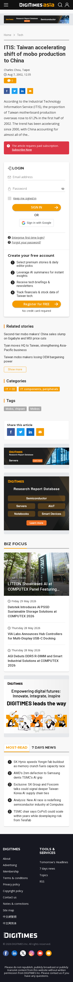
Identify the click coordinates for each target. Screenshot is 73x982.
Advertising (10, 865)
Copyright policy (13, 891)
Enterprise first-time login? (28, 237)
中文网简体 (10, 923)
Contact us (10, 897)
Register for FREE (41, 304)
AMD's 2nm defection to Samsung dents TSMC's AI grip (37, 775)
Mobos (35, 409)
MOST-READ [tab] (16, 747)
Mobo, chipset (15, 409)
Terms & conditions (15, 878)
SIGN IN (44, 207)
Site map (8, 910)
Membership (11, 871)
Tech (20, 35)
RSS (42, 881)
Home (7, 35)
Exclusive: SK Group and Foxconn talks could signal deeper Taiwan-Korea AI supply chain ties (36, 789)
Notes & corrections (16, 903)
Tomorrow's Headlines (54, 862)
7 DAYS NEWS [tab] (44, 747)
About (7, 858)
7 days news (47, 868)
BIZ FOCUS (15, 544)
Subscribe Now (22, 149)
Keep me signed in (24, 198)
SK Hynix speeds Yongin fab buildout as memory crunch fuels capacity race (39, 764)
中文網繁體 (10, 916)
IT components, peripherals (39, 389)
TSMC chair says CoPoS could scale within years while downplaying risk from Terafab (38, 816)
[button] (36, 223)
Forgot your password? (26, 242)
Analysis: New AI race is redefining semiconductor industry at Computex (38, 802)
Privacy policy (11, 884)
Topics (44, 875)
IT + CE (10, 389)
